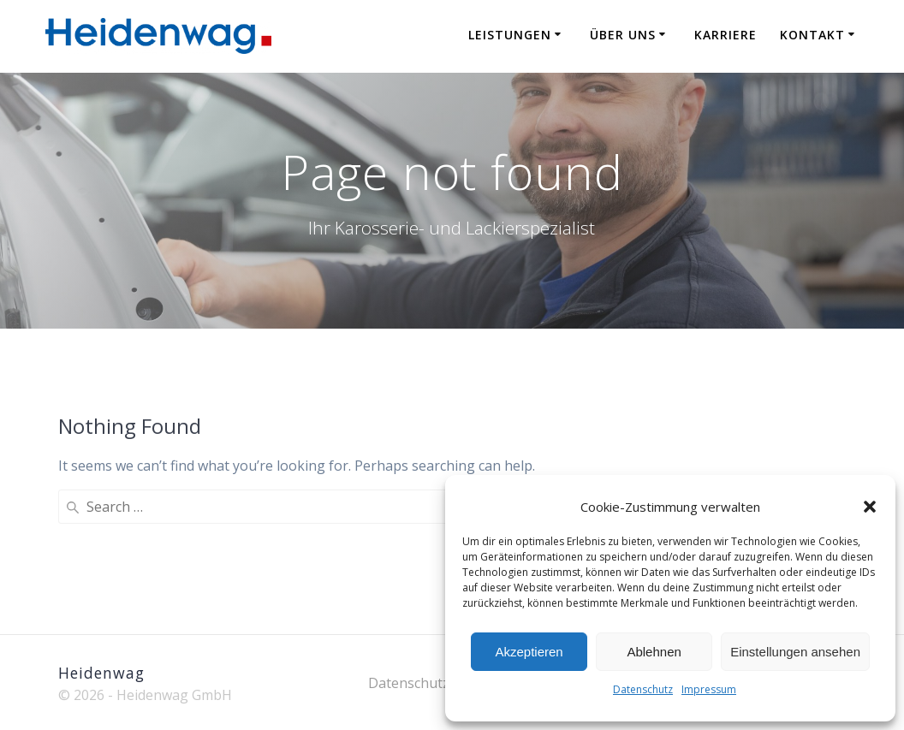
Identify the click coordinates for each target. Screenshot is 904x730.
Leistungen (509, 35)
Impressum (708, 689)
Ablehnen (654, 651)
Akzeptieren (528, 651)
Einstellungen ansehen (795, 651)
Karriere (725, 35)
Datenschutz (643, 689)
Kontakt (812, 35)
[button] (869, 506)
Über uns (623, 35)
